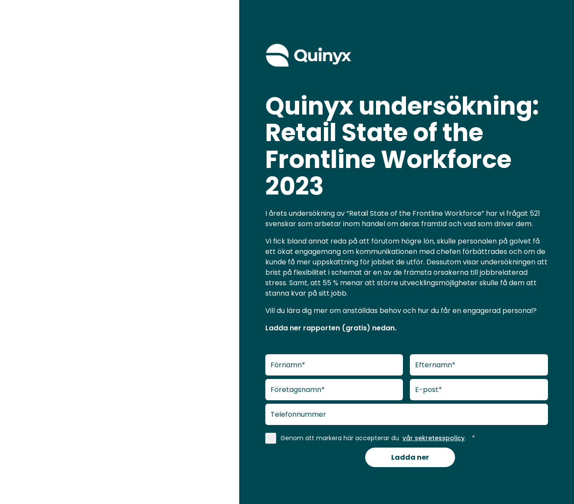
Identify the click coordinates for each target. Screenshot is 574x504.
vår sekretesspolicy (433, 438)
